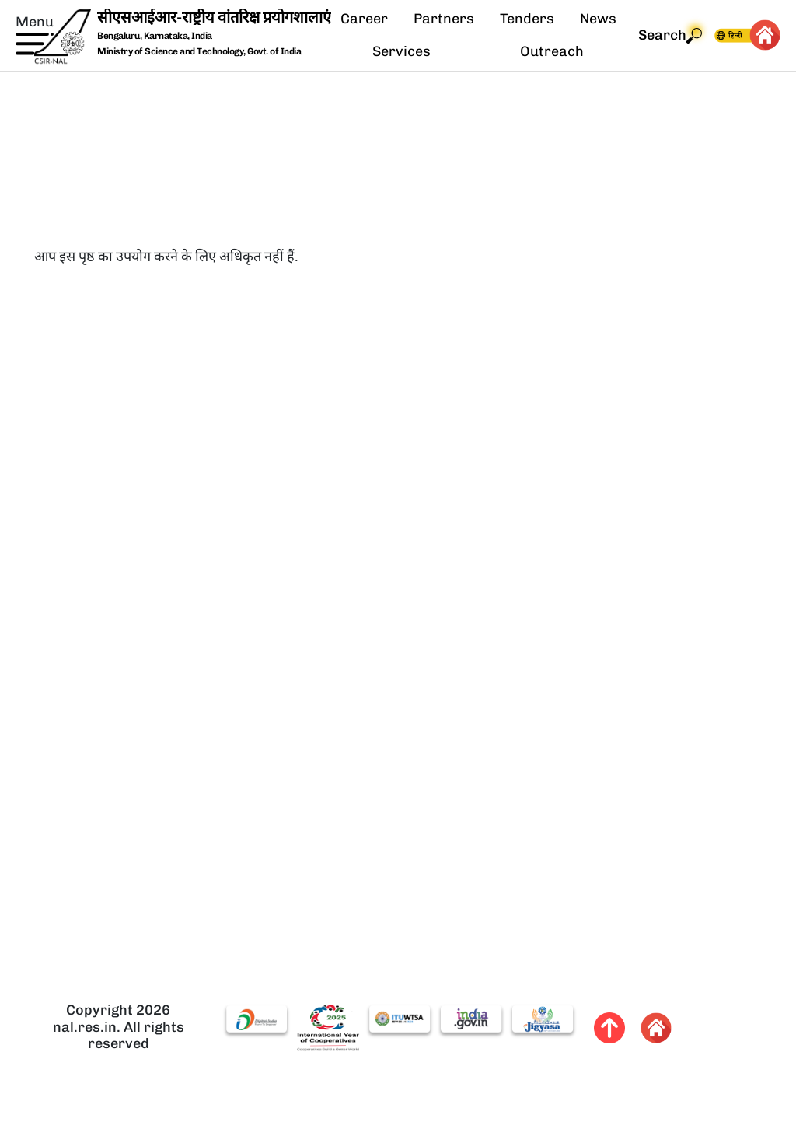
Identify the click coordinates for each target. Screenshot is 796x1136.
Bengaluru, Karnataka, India (154, 36)
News (598, 18)
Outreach (552, 51)
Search (670, 35)
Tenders (527, 18)
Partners (444, 18)
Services (401, 51)
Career (364, 18)
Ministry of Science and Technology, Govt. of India (199, 51)
